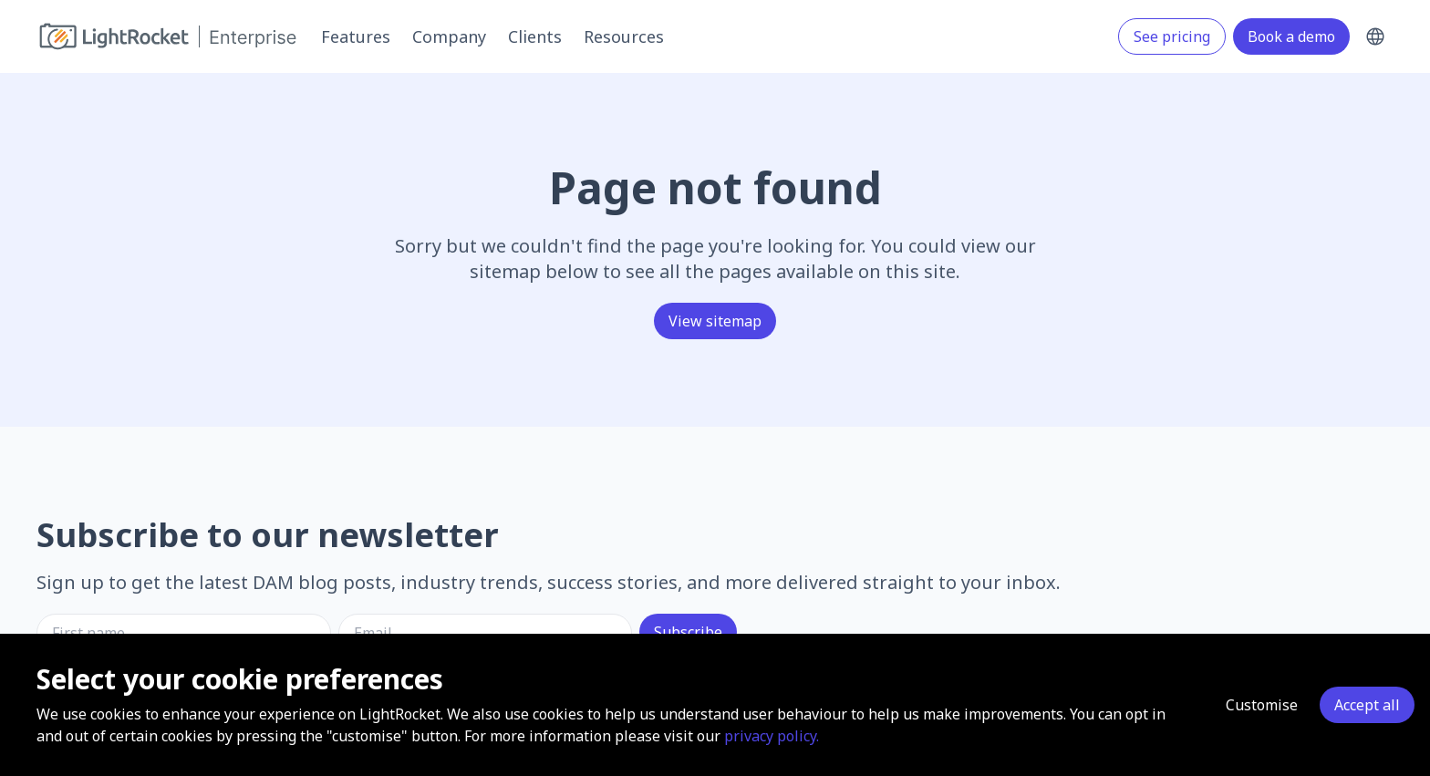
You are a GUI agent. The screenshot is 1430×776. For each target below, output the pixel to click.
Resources (624, 36)
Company (449, 36)
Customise (1262, 705)
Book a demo (1291, 36)
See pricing (1172, 36)
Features (355, 36)
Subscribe (688, 632)
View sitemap (715, 321)
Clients (535, 36)
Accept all (1367, 705)
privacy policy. (771, 736)
